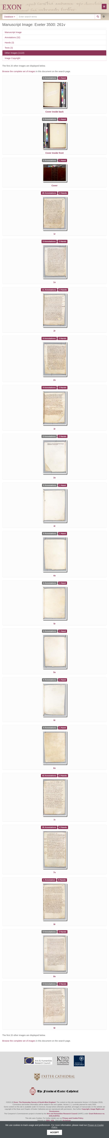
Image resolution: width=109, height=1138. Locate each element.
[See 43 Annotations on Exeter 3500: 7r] (49, 775)
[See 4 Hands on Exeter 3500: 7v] (63, 827)
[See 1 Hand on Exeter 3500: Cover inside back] (62, 78)
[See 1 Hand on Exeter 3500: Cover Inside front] (62, 119)
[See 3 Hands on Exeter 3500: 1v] (62, 241)
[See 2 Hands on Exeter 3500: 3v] (62, 436)
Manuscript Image (13, 32)
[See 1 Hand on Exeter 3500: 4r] (62, 485)
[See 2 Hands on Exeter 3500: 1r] (63, 193)
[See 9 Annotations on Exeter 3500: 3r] (50, 387)
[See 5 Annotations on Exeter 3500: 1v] (50, 241)
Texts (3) (9, 48)
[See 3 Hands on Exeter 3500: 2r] (63, 289)
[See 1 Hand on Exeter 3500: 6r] (62, 680)
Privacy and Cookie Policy (72, 1118)
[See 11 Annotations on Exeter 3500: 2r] (49, 289)
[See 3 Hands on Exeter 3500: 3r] (62, 387)
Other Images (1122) (14, 53)
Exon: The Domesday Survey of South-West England (34, 1102)
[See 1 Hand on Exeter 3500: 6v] (62, 727)
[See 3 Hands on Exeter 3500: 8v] (62, 931)
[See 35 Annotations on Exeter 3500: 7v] (49, 827)
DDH (48, 1120)
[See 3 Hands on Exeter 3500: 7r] (63, 775)
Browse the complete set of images (19, 71)
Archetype (67, 1120)
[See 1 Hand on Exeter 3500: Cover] (62, 160)
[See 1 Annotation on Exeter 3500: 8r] (49, 880)
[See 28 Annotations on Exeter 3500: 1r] (49, 193)
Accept (54, 1132)
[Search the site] (56, 16)
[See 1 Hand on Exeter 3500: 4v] (62, 533)
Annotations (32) (12, 37)
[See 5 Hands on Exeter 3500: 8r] (62, 880)
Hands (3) (9, 42)
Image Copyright (12, 58)
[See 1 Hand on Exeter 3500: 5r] (62, 583)
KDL (53, 1120)
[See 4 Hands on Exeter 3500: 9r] (62, 984)
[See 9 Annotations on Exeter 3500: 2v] (50, 338)
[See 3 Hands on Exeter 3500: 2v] (62, 338)
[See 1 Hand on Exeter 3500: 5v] (62, 631)
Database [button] (9, 16)
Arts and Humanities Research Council (62, 1114)
